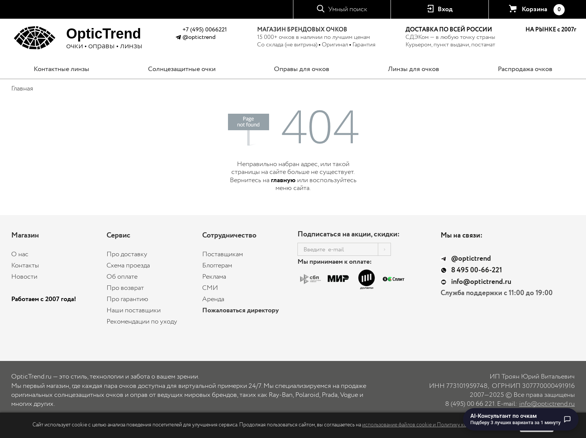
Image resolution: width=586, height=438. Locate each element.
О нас (19, 254)
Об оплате (122, 277)
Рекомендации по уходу (142, 322)
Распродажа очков (525, 69)
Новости (24, 277)
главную (283, 180)
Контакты (25, 265)
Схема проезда (128, 265)
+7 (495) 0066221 (204, 29)
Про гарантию (127, 299)
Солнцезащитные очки (182, 69)
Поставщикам (222, 254)
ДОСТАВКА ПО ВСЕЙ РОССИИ (448, 29)
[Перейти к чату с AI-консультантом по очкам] (521, 419)
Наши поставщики (134, 310)
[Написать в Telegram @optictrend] (178, 38)
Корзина (543, 9)
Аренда (213, 299)
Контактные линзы (61, 69)
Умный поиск (347, 9)
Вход (445, 9)
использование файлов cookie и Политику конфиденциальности (436, 425)
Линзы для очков (413, 69)
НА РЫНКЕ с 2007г (550, 30)
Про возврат (125, 288)
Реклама (214, 277)
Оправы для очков (301, 69)
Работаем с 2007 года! (43, 299)
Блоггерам (217, 265)
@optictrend (199, 37)
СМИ (210, 288)
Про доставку (127, 254)
